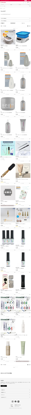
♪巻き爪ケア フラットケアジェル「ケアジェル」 (6, 223)
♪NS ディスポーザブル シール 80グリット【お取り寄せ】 (7, 90)
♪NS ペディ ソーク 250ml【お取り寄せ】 (20, 90)
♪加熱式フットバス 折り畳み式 (4, 45)
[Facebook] (15, 401)
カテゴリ (20, 4)
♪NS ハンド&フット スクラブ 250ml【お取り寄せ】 (6, 112)
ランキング (2, 4)
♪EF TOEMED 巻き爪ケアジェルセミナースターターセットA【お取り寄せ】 (8, 335)
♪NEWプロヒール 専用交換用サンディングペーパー (6, 290)
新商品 (11, 4)
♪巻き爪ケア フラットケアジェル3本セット (20, 223)
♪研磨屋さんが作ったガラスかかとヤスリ (5, 179)
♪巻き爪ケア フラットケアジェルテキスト (20, 201)
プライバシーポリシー (17, 406)
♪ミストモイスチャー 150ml (4, 357)
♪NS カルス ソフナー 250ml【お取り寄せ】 (20, 112)
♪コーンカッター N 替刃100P (4, 201)
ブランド (29, 4)
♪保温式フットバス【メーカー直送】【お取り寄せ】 (21, 45)
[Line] (18, 401)
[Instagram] (12, 401)
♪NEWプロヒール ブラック (19, 290)
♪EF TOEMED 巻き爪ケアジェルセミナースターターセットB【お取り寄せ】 (23, 313)
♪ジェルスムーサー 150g (18, 357)
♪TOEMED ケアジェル (3, 268)
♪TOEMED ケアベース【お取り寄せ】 (20, 268)
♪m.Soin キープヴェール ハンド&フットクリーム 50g (22, 179)
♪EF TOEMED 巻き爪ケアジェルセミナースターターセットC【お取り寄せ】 (8, 313)
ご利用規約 (12, 406)
